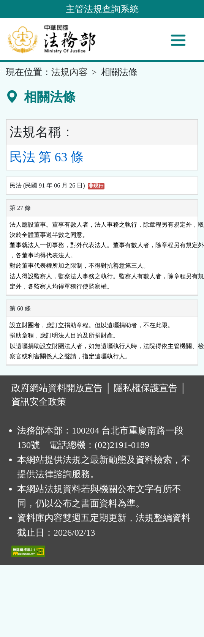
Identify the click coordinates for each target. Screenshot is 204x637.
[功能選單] (178, 40)
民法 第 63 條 (46, 157)
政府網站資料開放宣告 (57, 388)
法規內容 (69, 72)
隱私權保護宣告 (145, 388)
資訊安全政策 (38, 402)
